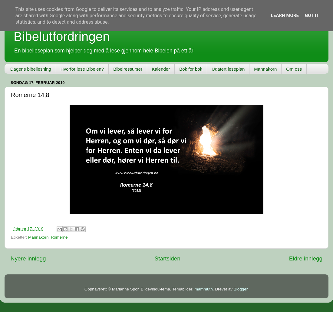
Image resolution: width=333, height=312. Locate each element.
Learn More (285, 15)
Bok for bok (190, 69)
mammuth (204, 289)
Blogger (241, 289)
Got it (312, 15)
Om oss (294, 69)
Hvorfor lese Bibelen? (82, 69)
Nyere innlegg (28, 258)
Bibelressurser (127, 69)
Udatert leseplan (228, 69)
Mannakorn (265, 69)
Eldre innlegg (305, 258)
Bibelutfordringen (62, 36)
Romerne (59, 237)
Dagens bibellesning (30, 69)
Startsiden (167, 258)
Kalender (161, 69)
